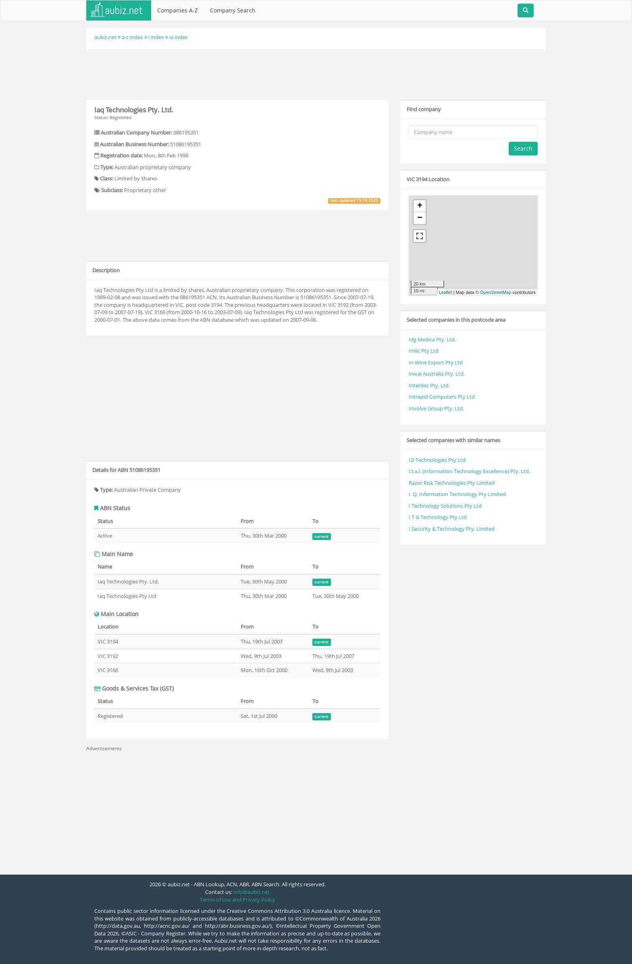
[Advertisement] (316, 73)
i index (156, 37)
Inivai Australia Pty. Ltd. (437, 373)
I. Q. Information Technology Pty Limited (457, 494)
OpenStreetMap (495, 292)
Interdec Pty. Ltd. (429, 385)
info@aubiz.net (251, 892)
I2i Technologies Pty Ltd (437, 459)
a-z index (132, 37)
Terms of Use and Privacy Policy (237, 899)
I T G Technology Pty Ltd (438, 517)
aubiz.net (105, 37)
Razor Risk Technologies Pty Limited (452, 482)
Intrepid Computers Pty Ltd (442, 396)
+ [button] (419, 206)
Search (523, 148)
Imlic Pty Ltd (424, 350)
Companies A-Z (177, 10)
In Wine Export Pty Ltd (436, 362)
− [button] (419, 218)
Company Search (233, 10)
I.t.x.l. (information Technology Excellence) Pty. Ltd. (469, 471)
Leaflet (445, 292)
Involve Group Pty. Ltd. (436, 408)
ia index (178, 37)
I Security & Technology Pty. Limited (452, 528)
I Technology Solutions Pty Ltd (445, 505)
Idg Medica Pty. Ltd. (432, 339)
